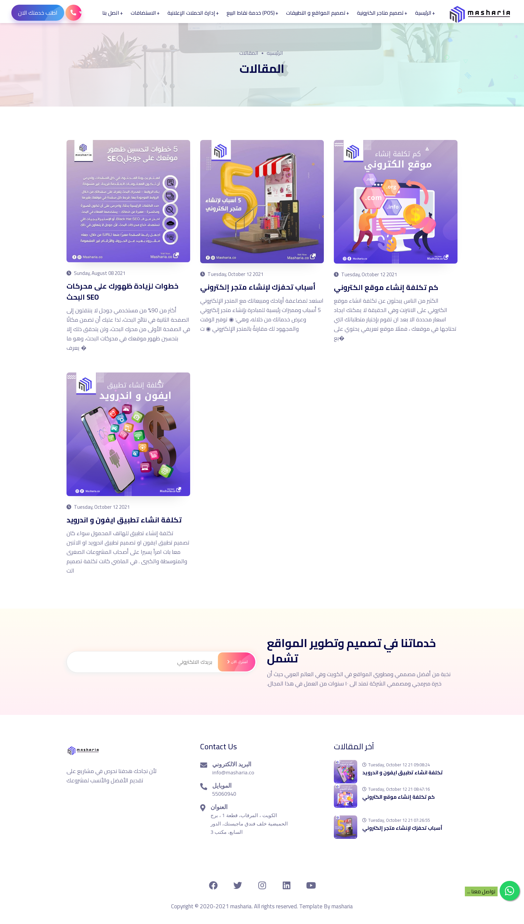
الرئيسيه (275, 52)
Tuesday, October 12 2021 (231, 274)
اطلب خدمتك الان (41, 13)
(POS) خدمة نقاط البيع (251, 13)
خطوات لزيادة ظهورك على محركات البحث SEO (123, 291)
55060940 (224, 793)
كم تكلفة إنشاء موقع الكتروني (387, 287)
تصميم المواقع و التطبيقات (316, 13)
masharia (342, 906)
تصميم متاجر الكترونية (380, 13)
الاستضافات (143, 13)
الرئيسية (423, 13)
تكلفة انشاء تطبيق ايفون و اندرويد (126, 519)
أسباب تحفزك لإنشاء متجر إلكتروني (259, 287)
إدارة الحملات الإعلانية (192, 13)
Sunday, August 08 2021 (96, 273)
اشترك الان (236, 661)
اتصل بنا (111, 13)
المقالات (248, 52)
